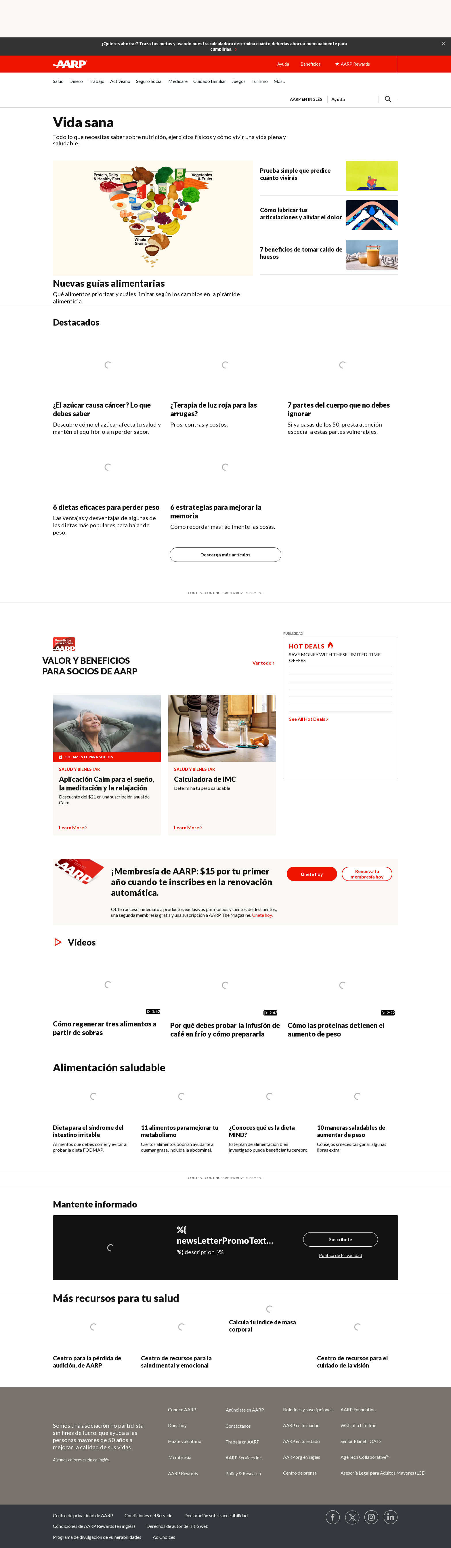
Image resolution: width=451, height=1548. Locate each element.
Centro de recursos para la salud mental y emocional (176, 1362)
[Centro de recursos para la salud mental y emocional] (181, 1337)
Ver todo (262, 662)
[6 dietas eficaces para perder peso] (108, 485)
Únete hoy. (262, 915)
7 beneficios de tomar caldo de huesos (301, 253)
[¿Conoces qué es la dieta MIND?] (269, 1113)
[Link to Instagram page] (371, 1517)
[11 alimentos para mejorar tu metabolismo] (181, 1113)
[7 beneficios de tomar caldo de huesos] (329, 255)
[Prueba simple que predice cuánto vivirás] (329, 176)
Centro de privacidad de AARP (83, 1515)
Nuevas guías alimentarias (109, 283)
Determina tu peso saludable (202, 788)
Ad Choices (164, 1537)
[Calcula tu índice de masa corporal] (269, 1319)
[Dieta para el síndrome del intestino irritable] (93, 1113)
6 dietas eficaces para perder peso (106, 507)
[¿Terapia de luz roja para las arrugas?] (225, 380)
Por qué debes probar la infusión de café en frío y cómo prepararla (225, 1029)
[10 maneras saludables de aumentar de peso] (357, 1113)
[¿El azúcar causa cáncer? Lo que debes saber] (108, 384)
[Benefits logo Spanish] (67, 650)
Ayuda (283, 63)
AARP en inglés (306, 99)
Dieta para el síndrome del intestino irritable (88, 1131)
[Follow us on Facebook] (333, 1517)
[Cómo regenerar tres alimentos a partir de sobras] (108, 995)
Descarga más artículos (225, 554)
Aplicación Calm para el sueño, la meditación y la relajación (106, 783)
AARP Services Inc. (244, 1457)
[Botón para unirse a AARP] (312, 874)
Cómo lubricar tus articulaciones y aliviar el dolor (301, 213)
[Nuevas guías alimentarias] (156, 233)
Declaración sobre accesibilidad (216, 1515)
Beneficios (311, 63)
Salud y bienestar (79, 769)
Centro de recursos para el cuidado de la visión (352, 1362)
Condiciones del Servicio (149, 1515)
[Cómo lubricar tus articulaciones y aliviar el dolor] (329, 215)
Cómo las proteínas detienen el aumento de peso (336, 1029)
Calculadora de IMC (205, 779)
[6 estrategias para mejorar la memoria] (225, 482)
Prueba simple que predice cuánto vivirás (295, 174)
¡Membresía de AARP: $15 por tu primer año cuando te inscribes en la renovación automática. (191, 881)
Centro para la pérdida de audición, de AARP (87, 1362)
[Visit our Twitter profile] (352, 1517)
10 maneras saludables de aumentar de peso (351, 1131)
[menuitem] (58, 84)
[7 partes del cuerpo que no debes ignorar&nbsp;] (343, 384)
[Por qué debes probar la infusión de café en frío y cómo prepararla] (225, 995)
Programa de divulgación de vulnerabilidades (97, 1537)
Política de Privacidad (340, 1255)
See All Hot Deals (307, 719)
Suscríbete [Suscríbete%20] (340, 1239)
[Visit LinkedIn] (391, 1517)
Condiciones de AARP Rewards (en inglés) (94, 1526)
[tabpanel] (341, 98)
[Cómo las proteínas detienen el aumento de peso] (343, 995)
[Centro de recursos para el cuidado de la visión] (357, 1337)
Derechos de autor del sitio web (177, 1526)
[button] (443, 43)
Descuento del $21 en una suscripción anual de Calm (104, 799)
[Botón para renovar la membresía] (367, 874)
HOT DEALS (307, 646)
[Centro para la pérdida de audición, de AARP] (93, 1337)
